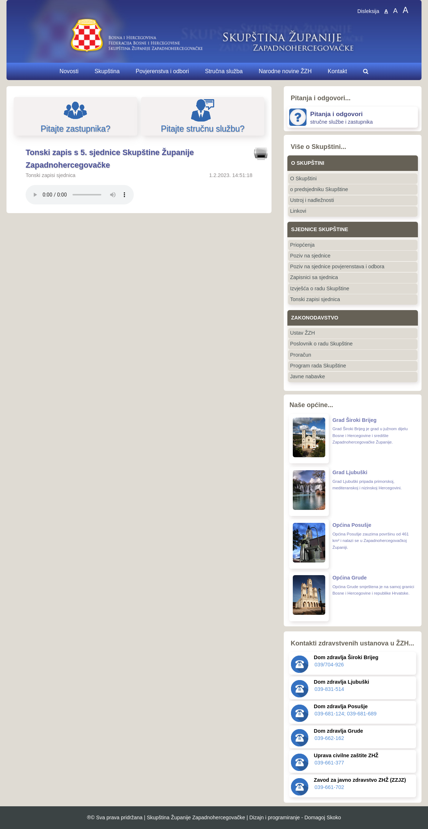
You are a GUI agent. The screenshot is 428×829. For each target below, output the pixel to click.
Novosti (69, 71)
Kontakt (337, 71)
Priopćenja (302, 245)
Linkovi (298, 211)
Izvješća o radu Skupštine (319, 288)
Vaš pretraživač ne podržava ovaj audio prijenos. (80, 194)
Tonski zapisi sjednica (315, 299)
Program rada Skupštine (318, 366)
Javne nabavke (307, 376)
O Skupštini (303, 178)
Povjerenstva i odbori (162, 71)
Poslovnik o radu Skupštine (321, 344)
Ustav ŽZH (302, 333)
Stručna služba (224, 71)
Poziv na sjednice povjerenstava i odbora (337, 266)
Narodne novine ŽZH (285, 71)
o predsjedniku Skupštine (319, 189)
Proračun (300, 355)
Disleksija (368, 11)
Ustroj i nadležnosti (312, 200)
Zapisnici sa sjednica (314, 277)
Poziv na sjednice (310, 256)
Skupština (107, 71)
